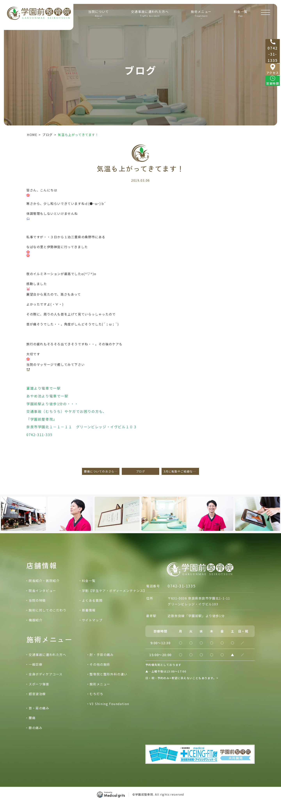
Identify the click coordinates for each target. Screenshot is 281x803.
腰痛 (32, 718)
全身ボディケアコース (46, 674)
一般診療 (35, 664)
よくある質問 (92, 600)
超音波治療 (37, 693)
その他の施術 (100, 664)
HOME (32, 134)
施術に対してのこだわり (48, 610)
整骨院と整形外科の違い (108, 674)
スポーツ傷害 (39, 684)
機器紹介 (35, 620)
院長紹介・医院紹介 (44, 580)
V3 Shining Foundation (109, 703)
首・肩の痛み (39, 708)
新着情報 (89, 610)
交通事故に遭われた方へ (149, 18)
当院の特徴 (37, 600)
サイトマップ (92, 620)
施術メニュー (100, 684)
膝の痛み (35, 727)
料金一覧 (239, 18)
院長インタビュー (42, 590)
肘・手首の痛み (102, 654)
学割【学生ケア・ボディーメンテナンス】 (114, 590)
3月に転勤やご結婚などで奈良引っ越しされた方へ (181, 471)
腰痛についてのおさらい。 (101, 471)
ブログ (47, 134)
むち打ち (96, 693)
